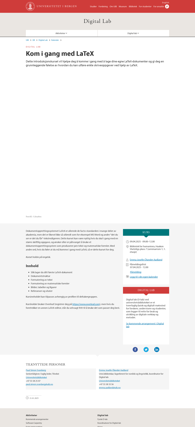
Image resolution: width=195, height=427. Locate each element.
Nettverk (101, 384)
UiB (27, 40)
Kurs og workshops (34, 384)
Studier (93, 6)
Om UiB (113, 6)
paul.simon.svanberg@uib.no (39, 338)
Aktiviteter (60, 33)
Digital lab (132, 33)
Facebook (135, 303)
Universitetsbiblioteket (36, 331)
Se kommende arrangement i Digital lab (145, 279)
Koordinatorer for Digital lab (109, 377)
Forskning (103, 6)
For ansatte (158, 6)
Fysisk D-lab (102, 373)
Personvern (114, 424)
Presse (82, 424)
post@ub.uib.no (32, 401)
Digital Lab (97, 21)
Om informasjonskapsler (97, 424)
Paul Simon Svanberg (36, 324)
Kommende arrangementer (37, 373)
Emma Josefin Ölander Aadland (146, 213)
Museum (123, 6)
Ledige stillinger (71, 424)
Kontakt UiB (58, 424)
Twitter (146, 303)
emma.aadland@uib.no (110, 341)
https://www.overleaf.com (86, 258)
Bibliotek (133, 6)
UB (33, 40)
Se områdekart (106, 407)
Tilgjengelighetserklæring (131, 424)
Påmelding (135, 225)
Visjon (100, 380)
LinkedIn (156, 303)
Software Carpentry (34, 377)
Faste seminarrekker (34, 380)
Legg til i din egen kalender (144, 230)
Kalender (55, 40)
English (165, 2)
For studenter (145, 6)
